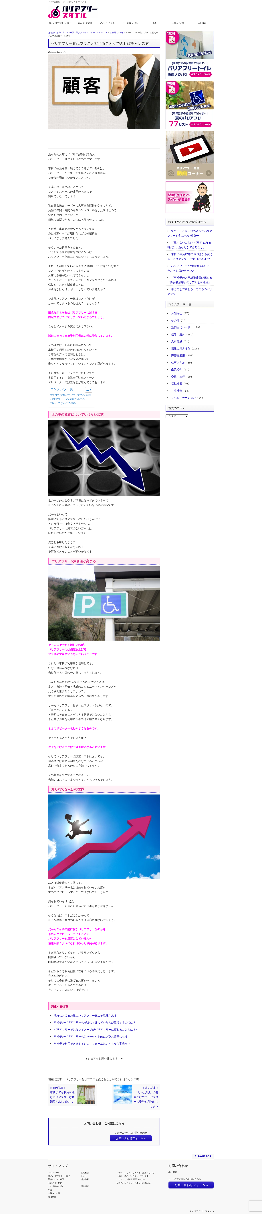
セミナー (85, 1176)
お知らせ (176, 313)
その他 (175, 320)
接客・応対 (178, 334)
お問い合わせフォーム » (131, 1138)
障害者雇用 (178, 355)
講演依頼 (85, 1179)
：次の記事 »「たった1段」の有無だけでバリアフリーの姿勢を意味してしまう (146, 1097)
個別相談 (85, 1173)
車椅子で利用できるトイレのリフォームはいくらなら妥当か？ (92, 1043)
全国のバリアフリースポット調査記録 (133, 1183)
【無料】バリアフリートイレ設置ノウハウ (135, 1173)
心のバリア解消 (107, 23)
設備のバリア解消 (84, 23)
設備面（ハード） (118, 32)
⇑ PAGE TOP (202, 1156)
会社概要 (202, 23)
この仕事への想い (131, 23)
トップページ (54, 1173)
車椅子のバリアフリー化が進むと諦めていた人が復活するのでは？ (95, 1022)
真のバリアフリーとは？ (60, 23)
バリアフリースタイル (203, 1211)
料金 (155, 23)
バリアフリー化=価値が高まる (67, 399)
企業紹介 (176, 369)
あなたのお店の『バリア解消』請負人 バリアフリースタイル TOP (77, 32)
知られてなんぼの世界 (63, 403)
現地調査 (85, 1186)
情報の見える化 (180, 348)
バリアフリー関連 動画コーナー (130, 1179)
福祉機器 (176, 383)
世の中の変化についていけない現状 (70, 395)
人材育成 (176, 341)
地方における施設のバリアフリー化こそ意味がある (85, 1015)
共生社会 (176, 390)
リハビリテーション (183, 397)
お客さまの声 (178, 23)
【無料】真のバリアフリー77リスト (132, 1176)
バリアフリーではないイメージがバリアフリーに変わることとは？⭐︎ (95, 1029)
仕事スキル (178, 362)
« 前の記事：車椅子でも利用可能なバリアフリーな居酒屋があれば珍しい (62, 1094)
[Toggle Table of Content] (86, 390)
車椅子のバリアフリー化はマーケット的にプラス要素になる (91, 1036)
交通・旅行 (178, 376)
